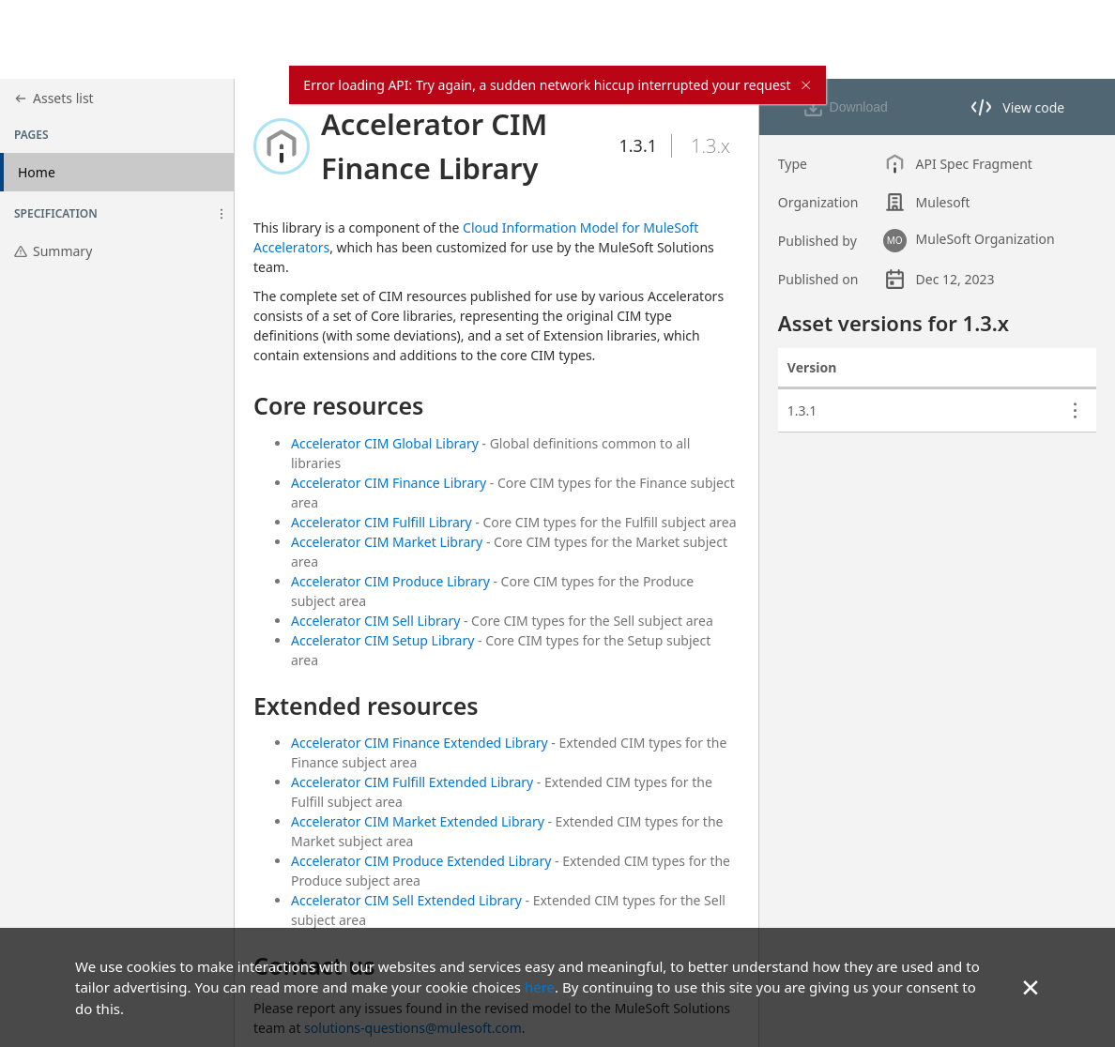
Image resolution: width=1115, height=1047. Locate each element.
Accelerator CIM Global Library (385, 443)
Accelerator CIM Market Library (386, 542)
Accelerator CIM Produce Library (390, 581)
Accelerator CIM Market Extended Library (417, 821)
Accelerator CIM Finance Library (388, 483)
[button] (221, 213)
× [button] (1030, 986)
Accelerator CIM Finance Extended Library (419, 742)
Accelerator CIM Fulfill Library (381, 522)
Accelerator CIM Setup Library (382, 640)
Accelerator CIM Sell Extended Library (406, 900)
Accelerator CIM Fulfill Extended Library (412, 782)
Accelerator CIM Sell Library (375, 621)
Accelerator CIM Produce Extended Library (421, 861)
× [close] (806, 85)
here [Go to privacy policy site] (540, 987)
